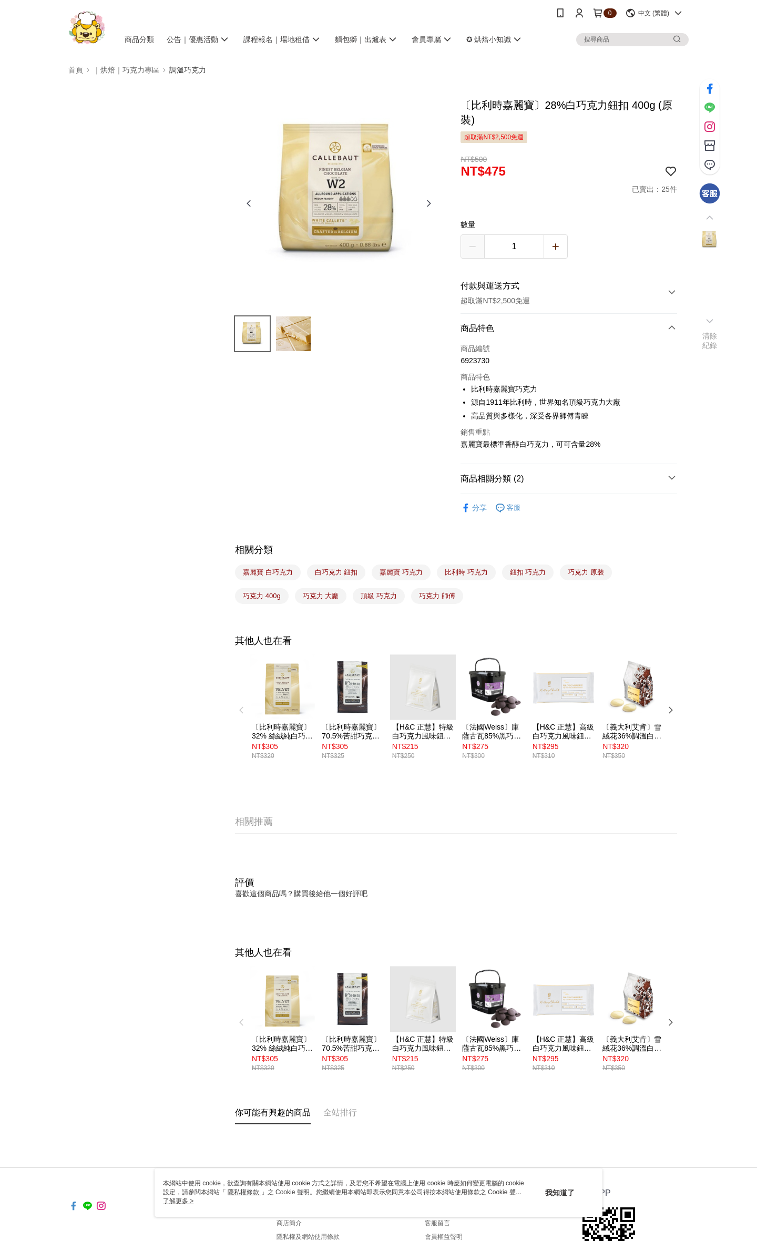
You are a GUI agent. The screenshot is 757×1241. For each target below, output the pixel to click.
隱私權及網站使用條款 (308, 1236)
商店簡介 (289, 1223)
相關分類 (254, 550)
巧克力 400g (262, 596)
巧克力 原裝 (586, 572)
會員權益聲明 (444, 1236)
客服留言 (437, 1223)
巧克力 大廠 (321, 596)
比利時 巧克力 (466, 572)
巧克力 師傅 (437, 596)
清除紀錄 (710, 341)
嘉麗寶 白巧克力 (268, 572)
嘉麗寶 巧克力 (401, 572)
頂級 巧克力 (379, 596)
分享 (474, 508)
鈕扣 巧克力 (528, 572)
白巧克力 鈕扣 (336, 572)
